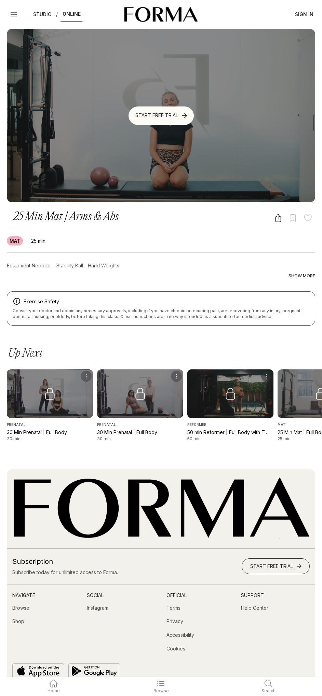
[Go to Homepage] (161, 523)
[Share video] (278, 218)
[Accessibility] (180, 621)
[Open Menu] (14, 14)
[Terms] (173, 594)
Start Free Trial (161, 115)
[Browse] (20, 594)
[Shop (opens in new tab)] (18, 607)
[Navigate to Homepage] (161, 14)
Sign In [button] (304, 14)
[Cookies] (175, 634)
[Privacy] (174, 607)
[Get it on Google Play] (94, 657)
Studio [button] (42, 14)
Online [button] (72, 14)
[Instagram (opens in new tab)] (97, 594)
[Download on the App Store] (38, 657)
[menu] (86, 362)
